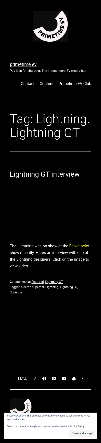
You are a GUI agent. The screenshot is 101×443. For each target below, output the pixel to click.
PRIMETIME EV (23, 64)
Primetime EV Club (75, 83)
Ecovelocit (78, 246)
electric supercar (32, 287)
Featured (37, 282)
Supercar (16, 292)
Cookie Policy (77, 426)
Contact (28, 83)
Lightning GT (54, 282)
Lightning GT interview (45, 174)
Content (46, 83)
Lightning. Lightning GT (61, 287)
